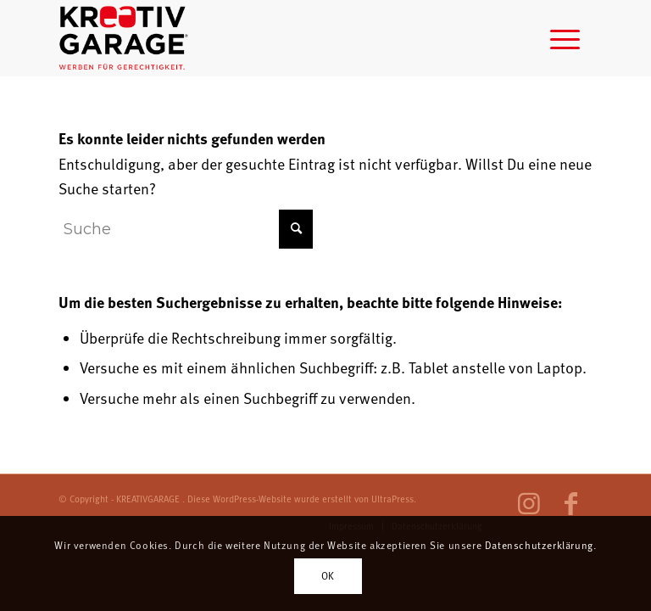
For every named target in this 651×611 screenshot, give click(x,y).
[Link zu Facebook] (571, 504)
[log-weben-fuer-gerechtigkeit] (124, 38)
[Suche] (185, 229)
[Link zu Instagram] (529, 504)
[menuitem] (565, 38)
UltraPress (392, 499)
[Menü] (565, 38)
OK (328, 575)
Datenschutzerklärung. (541, 545)
